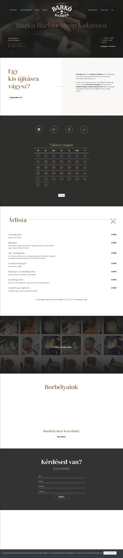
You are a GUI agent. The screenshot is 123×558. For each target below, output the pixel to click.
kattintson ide (98, 553)
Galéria (44, 10)
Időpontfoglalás (25, 10)
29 (69, 173)
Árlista (37, 10)
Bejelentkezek (15, 97)
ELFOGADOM (110, 553)
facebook (112, 46)
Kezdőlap (13, 10)
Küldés (61, 497)
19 (46, 167)
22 (69, 167)
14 (61, 162)
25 (38, 173)
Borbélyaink (93, 10)
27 (54, 173)
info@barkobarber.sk (17, 46)
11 (38, 162)
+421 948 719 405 (16, 44)
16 (77, 162)
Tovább (61, 195)
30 (77, 173)
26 (46, 173)
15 (69, 162)
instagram (104, 46)
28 (61, 173)
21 (61, 167)
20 (54, 167)
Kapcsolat (104, 10)
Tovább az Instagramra (61, 347)
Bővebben (61, 437)
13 (53, 162)
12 (46, 162)
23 (77, 167)
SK (112, 10)
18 (38, 167)
